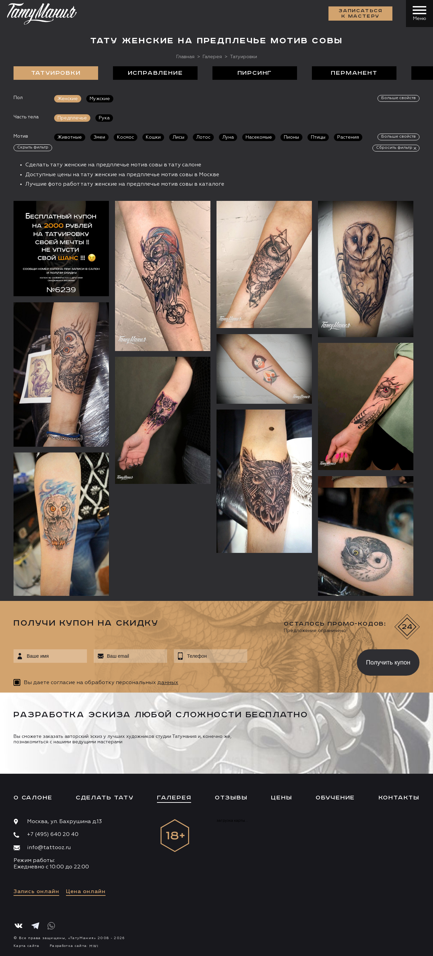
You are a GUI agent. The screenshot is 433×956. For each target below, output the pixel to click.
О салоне (33, 797)
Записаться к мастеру (361, 13)
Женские (68, 98)
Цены (281, 797)
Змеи (99, 137)
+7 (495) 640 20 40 (52, 834)
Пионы (291, 137)
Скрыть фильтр (32, 147)
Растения (348, 137)
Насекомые (259, 137)
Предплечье (72, 118)
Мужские (100, 98)
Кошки (153, 137)
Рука (104, 118)
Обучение (335, 797)
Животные (70, 137)
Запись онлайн (36, 891)
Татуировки (56, 73)
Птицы (318, 137)
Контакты (399, 797)
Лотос (203, 137)
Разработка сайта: (74, 946)
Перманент (354, 73)
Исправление (155, 73)
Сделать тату (105, 797)
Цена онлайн (86, 891)
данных (167, 682)
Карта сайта (27, 946)
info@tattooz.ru (49, 847)
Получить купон (388, 662)
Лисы (178, 137)
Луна (228, 137)
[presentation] (297, 660)
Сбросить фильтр (394, 148)
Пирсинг (254, 73)
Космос (125, 137)
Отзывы (231, 797)
